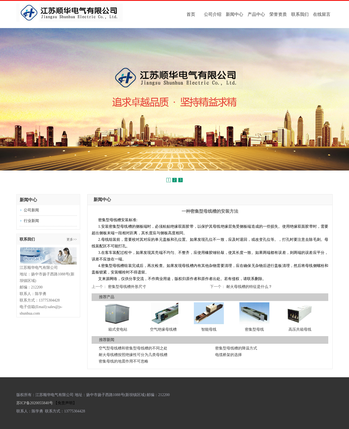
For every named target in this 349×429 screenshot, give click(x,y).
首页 (190, 14)
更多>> (72, 239)
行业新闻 (31, 221)
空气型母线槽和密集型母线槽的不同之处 (133, 348)
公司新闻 (31, 210)
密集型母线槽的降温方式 (236, 348)
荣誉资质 (278, 14)
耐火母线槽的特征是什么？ (248, 287)
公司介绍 (212, 14)
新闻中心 (234, 14)
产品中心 (256, 14)
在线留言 (321, 14)
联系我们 (300, 14)
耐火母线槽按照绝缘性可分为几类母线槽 (133, 355)
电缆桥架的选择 (228, 355)
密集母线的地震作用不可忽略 (123, 361)
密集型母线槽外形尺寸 (127, 287)
